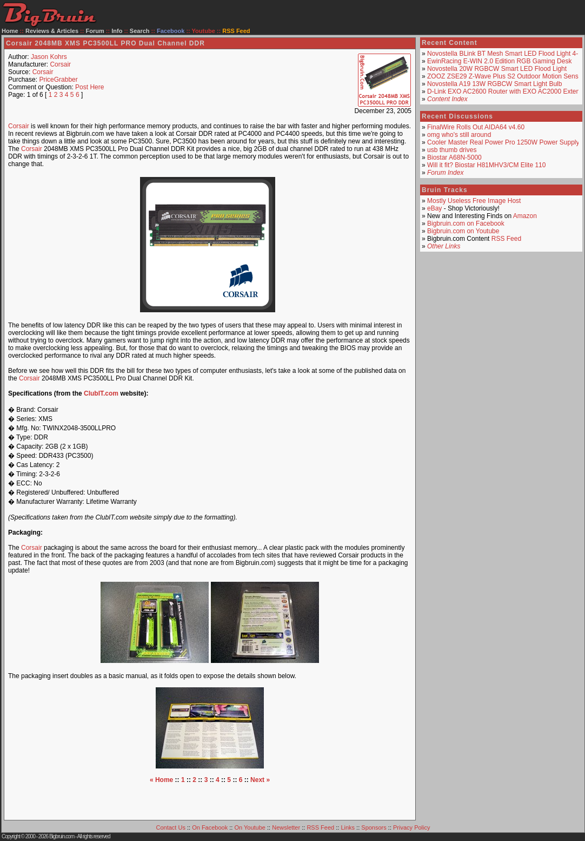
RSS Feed (506, 238)
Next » (260, 780)
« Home (161, 780)
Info (116, 31)
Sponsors (373, 827)
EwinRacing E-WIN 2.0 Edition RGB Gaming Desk (499, 61)
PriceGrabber (58, 79)
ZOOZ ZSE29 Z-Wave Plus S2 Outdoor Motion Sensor (505, 76)
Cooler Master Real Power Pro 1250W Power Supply (503, 142)
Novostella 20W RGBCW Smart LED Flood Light (497, 69)
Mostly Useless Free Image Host (474, 201)
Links (348, 827)
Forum (95, 31)
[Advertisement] (209, 800)
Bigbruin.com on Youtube (463, 231)
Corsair (60, 64)
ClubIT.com (101, 393)
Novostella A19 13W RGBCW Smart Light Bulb (494, 84)
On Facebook (210, 827)
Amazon (525, 216)
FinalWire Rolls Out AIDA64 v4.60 (475, 127)
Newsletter (286, 827)
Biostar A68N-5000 (454, 157)
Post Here (89, 87)
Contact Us (170, 827)
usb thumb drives (451, 150)
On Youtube (249, 827)
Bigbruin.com (61, 836)
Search (140, 31)
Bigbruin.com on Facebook (465, 223)
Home (10, 31)
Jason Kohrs (49, 57)
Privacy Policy (411, 827)
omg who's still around (459, 135)
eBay (434, 208)
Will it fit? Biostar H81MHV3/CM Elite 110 (486, 165)
